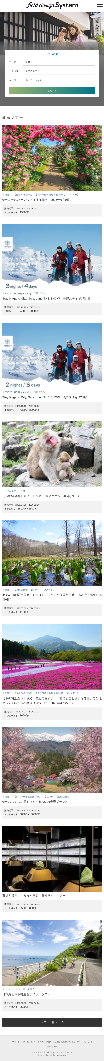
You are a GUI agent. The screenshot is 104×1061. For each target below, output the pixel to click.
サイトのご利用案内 (42, 1042)
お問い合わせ (52, 1046)
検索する (52, 90)
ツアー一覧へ (49, 1022)
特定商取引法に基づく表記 (64, 1042)
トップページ (14, 1042)
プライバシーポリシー (86, 1042)
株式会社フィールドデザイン (59, 1052)
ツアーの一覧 (27, 1042)
